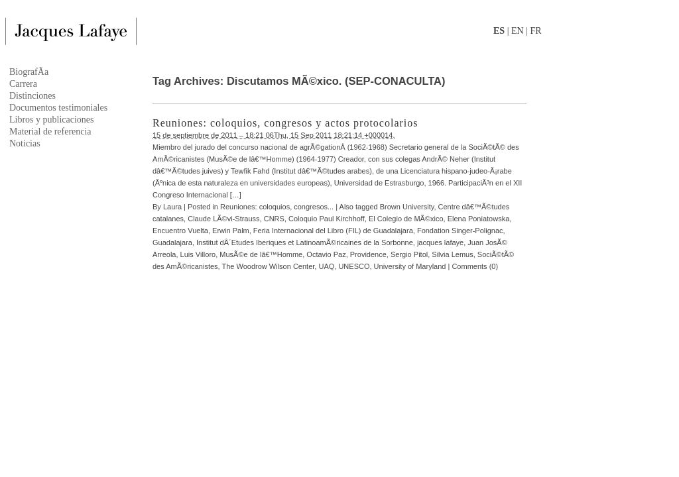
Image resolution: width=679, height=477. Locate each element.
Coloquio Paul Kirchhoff (326, 219)
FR (535, 31)
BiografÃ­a (28, 72)
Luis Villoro (198, 254)
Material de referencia (50, 131)
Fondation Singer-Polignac (460, 231)
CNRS (274, 219)
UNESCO (353, 266)
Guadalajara (172, 242)
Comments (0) (475, 266)
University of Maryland (410, 266)
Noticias (24, 143)
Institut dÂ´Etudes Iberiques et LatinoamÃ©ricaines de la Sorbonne (304, 242)
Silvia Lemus (452, 254)
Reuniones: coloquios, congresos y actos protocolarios (285, 123)
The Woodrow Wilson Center (268, 266)
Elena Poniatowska (479, 219)
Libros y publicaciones (51, 120)
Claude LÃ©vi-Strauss (223, 219)
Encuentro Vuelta (180, 231)
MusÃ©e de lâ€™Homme (260, 254)
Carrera (23, 84)
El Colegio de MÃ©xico (406, 219)
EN (517, 31)
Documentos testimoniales (58, 108)
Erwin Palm (230, 231)
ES (499, 31)
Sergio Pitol (409, 254)
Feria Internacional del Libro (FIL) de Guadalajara (333, 231)
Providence (368, 254)
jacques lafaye (440, 242)
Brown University (407, 207)
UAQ (326, 266)
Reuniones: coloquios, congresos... (277, 207)
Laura (172, 207)
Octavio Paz (325, 254)
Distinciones (32, 96)
